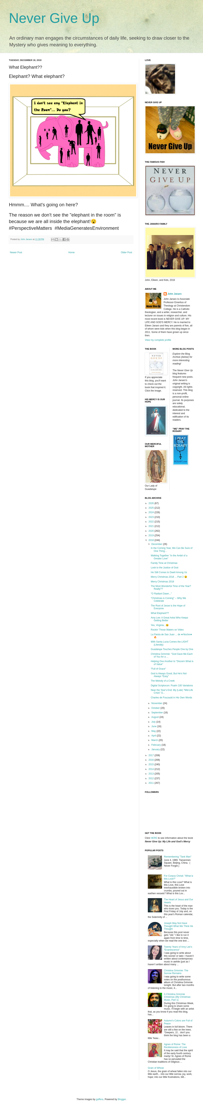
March (155, 740)
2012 (152, 778)
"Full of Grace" (158, 668)
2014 (152, 769)
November (157, 703)
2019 (152, 535)
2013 (152, 773)
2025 (152, 507)
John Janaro (175, 293)
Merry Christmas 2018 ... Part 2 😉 (169, 576)
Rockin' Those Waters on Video (167, 629)
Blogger (122, 1099)
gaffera (99, 1099)
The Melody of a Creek (163, 680)
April (154, 735)
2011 (152, 783)
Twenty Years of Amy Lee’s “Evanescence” (178, 948)
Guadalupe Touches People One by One (172, 649)
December (157, 544)
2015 (152, 764)
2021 (152, 526)
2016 (152, 760)
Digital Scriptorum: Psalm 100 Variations (172, 685)
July (153, 721)
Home (71, 252)
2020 (152, 531)
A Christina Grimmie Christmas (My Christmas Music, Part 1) (177, 997)
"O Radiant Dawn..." (161, 593)
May (153, 731)
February (156, 745)
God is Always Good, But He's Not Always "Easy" (169, 675)
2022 (152, 521)
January (155, 749)
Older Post (126, 252)
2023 (152, 517)
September (157, 712)
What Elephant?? (160, 613)
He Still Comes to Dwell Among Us (169, 572)
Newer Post (16, 252)
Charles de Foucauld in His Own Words (171, 697)
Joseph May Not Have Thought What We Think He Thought (178, 926)
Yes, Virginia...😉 (160, 625)
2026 (152, 503)
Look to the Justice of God (164, 567)
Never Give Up (54, 18)
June (154, 726)
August (155, 717)
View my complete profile (158, 340)
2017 (152, 755)
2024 (152, 512)
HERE (154, 838)
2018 (152, 540)
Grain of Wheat (156, 1068)
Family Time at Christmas (164, 563)
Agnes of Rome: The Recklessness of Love (175, 1045)
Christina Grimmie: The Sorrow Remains (176, 972)
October (155, 708)
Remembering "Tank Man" (177, 856)
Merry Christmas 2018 (162, 581)
